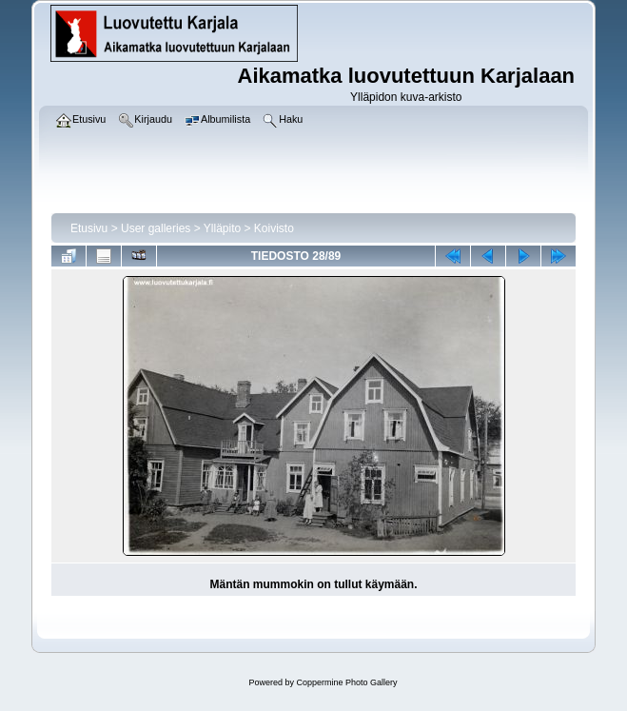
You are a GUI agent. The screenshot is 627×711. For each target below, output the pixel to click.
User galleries (155, 228)
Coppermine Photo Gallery (346, 682)
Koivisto (274, 228)
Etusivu (89, 228)
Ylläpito (222, 228)
